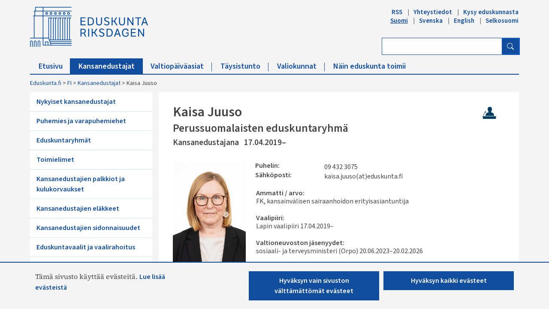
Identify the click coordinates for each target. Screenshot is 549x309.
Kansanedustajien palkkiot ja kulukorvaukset (80, 184)
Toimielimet (55, 159)
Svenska (431, 20)
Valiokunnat (301, 66)
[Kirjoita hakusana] (442, 46)
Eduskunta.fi (45, 83)
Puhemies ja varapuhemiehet (81, 121)
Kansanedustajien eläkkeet (77, 208)
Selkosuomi (502, 20)
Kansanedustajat (110, 66)
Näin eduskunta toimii (369, 66)
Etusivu (55, 66)
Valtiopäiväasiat (181, 66)
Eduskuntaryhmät (63, 140)
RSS (397, 12)
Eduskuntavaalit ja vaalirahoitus (85, 247)
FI (69, 83)
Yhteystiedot (432, 12)
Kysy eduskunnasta (491, 12)
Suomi (399, 20)
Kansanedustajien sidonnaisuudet (88, 228)
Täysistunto (244, 66)
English (464, 20)
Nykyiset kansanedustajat (76, 101)
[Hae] (510, 46)
